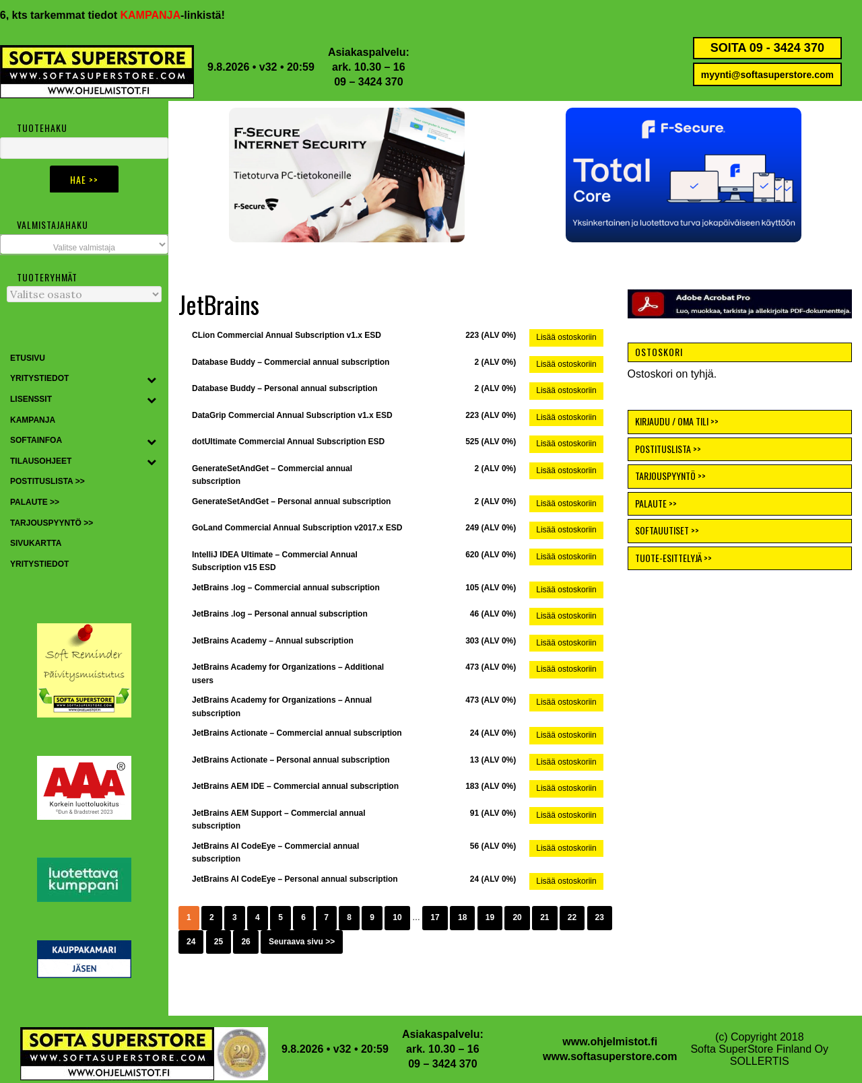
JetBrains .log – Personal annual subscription (280, 614)
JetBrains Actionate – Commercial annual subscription (297, 733)
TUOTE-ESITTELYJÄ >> (673, 558)
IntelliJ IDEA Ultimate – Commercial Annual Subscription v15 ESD (275, 561)
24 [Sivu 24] (191, 941)
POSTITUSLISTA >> (668, 449)
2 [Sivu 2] (211, 917)
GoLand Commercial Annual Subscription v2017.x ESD (297, 527)
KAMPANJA (163, 15)
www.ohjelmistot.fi (609, 1041)
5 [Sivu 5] (280, 917)
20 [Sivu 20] (516, 917)
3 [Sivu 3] (234, 917)
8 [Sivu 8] (349, 917)
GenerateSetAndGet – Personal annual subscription (291, 501)
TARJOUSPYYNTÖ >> (670, 475)
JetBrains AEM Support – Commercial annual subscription (279, 819)
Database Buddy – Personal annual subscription (284, 388)
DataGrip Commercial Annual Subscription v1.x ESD (292, 415)
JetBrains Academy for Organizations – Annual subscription (282, 706)
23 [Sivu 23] (599, 917)
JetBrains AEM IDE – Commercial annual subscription (295, 786)
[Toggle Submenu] (151, 379)
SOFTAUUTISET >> (667, 530)
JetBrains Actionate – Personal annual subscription (291, 760)
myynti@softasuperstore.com (767, 74)
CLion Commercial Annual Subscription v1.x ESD (286, 335)
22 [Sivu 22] (572, 917)
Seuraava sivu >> (302, 941)
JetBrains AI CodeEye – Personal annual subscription (295, 879)
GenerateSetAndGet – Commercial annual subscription (272, 475)
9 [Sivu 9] (372, 917)
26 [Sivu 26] (245, 941)
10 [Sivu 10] (397, 917)
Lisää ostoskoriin (566, 337)
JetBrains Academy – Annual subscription (273, 640)
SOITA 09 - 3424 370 (767, 48)
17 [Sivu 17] (434, 917)
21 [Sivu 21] (544, 917)
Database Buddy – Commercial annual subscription (290, 362)
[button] (683, 175)
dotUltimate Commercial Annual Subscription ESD (288, 441)
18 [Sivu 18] (462, 917)
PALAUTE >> (656, 503)
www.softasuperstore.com (610, 1056)
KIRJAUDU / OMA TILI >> (677, 421)
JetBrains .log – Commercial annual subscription (286, 587)
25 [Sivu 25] (218, 941)
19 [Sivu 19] (490, 917)
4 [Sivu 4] (257, 917)
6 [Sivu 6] (303, 917)
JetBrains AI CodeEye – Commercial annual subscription (275, 852)
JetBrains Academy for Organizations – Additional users (288, 673)
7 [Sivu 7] (326, 917)
